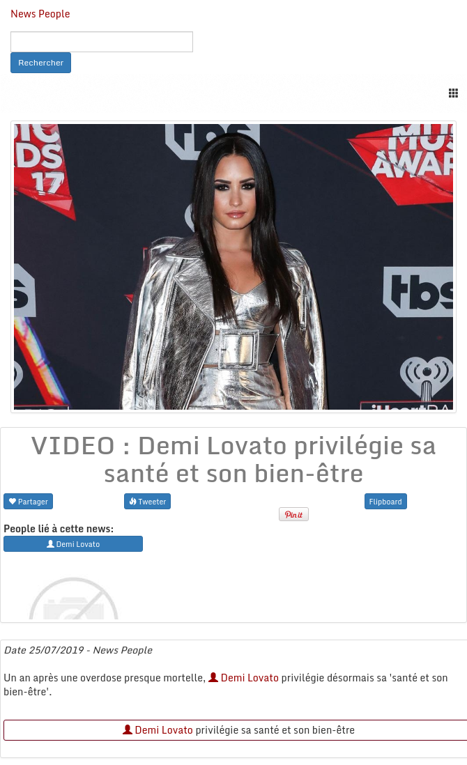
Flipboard (385, 501)
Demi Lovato (243, 678)
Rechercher (40, 62)
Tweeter (148, 501)
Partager (28, 501)
